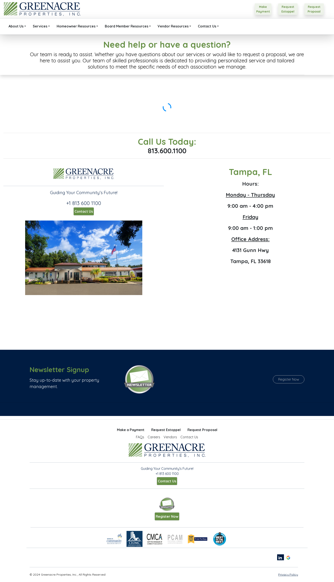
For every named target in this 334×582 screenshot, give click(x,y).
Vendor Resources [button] (173, 26)
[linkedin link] (280, 557)
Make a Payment (130, 430)
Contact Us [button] (207, 26)
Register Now (288, 379)
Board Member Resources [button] (126, 26)
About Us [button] (16, 26)
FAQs (140, 437)
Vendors (170, 437)
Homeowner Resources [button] (76, 26)
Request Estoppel (166, 430)
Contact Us (84, 211)
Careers (154, 437)
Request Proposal (202, 430)
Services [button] (40, 26)
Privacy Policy (288, 574)
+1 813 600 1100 (83, 203)
